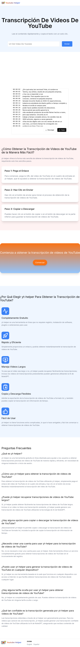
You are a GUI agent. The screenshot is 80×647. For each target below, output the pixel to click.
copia (62, 130)
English (29, 644)
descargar (49, 130)
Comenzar (40, 262)
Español (36, 644)
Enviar (67, 44)
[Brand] (11, 3)
